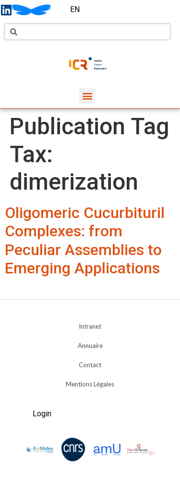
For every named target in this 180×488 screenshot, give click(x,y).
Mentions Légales (90, 384)
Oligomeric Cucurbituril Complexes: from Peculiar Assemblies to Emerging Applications (85, 240)
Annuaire (90, 345)
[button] (87, 95)
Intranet (90, 326)
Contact (90, 365)
